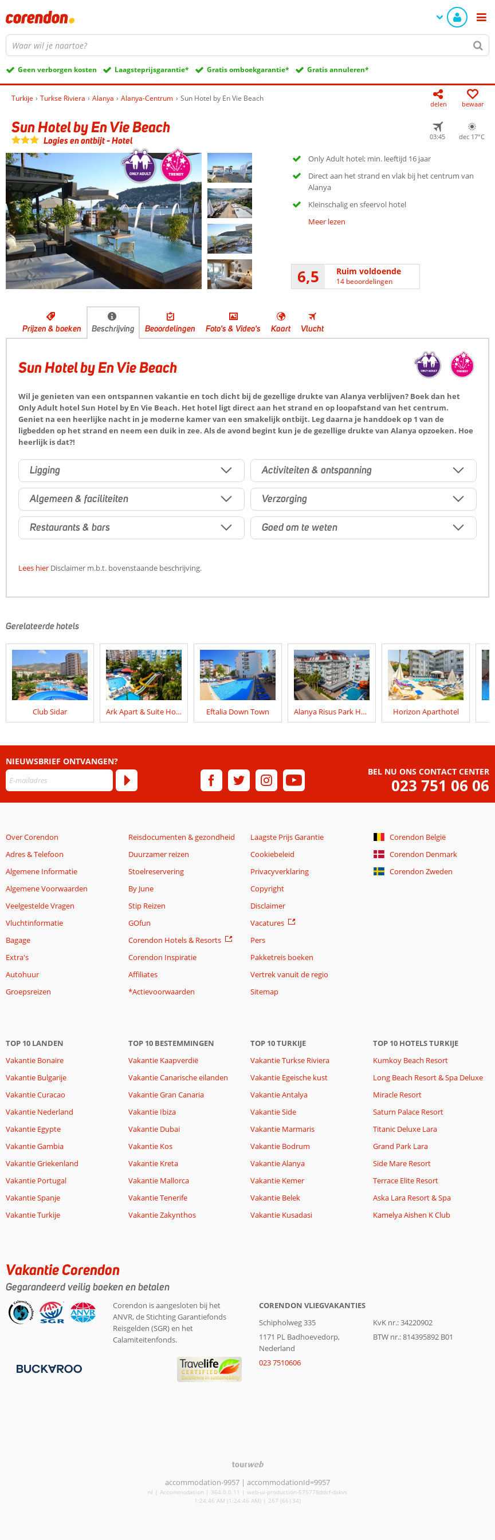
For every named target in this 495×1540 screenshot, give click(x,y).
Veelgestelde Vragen (40, 906)
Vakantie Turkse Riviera (289, 1060)
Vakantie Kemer (277, 1180)
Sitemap (264, 991)
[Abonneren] (127, 780)
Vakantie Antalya (279, 1094)
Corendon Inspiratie (162, 957)
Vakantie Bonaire (35, 1060)
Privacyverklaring (279, 871)
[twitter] (239, 780)
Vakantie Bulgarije (36, 1077)
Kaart (280, 328)
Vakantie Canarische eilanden (178, 1077)
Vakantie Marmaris (282, 1129)
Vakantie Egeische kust (289, 1077)
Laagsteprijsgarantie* (152, 69)
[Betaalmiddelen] (48, 1368)
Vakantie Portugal (36, 1180)
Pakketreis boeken (281, 957)
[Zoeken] (478, 45)
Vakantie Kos (150, 1146)
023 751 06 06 (440, 786)
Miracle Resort (397, 1094)
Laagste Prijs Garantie (287, 837)
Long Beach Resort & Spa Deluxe (428, 1077)
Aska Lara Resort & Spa (412, 1197)
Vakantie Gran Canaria (166, 1094)
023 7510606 (280, 1362)
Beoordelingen (170, 328)
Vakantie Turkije (33, 1215)
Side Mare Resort (402, 1163)
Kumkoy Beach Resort (410, 1060)
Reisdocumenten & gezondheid (181, 837)
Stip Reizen (147, 906)
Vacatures (267, 923)
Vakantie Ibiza (152, 1112)
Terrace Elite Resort (405, 1180)
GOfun (139, 923)
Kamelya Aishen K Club (411, 1215)
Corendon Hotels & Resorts (174, 940)
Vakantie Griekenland (42, 1163)
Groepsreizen (28, 991)
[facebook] (211, 780)
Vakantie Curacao (35, 1094)
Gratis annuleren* (338, 69)
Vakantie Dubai (154, 1129)
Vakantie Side (273, 1112)
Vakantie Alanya (277, 1163)
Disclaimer (267, 906)
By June (141, 888)
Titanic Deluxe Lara (405, 1129)
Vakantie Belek (275, 1197)
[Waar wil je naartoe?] (247, 45)
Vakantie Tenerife (157, 1197)
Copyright (267, 888)
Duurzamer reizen (158, 854)
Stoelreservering (156, 871)
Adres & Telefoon (35, 854)
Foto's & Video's (233, 328)
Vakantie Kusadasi (281, 1215)
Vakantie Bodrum (280, 1146)
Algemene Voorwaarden (47, 888)
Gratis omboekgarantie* (248, 69)
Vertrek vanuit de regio (289, 974)
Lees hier (33, 568)
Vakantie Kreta (153, 1163)
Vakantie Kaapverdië (163, 1060)
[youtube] (294, 780)
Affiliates (143, 974)
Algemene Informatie (41, 871)
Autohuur (22, 974)
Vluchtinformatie (34, 923)
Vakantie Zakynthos (162, 1215)
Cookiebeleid (272, 854)
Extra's (17, 957)
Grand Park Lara (400, 1146)
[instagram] (266, 780)
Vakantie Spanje (33, 1197)
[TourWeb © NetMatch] (248, 1464)
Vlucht (312, 328)
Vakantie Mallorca (158, 1180)
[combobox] (247, 45)
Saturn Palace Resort (408, 1112)
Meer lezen (326, 221)
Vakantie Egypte (33, 1129)
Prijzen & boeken (51, 328)
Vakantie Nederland (39, 1112)
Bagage (18, 940)
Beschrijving (113, 328)
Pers (257, 940)
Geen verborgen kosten (57, 69)
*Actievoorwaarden (161, 991)
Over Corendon (32, 837)
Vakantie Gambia (35, 1146)
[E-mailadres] (59, 780)
